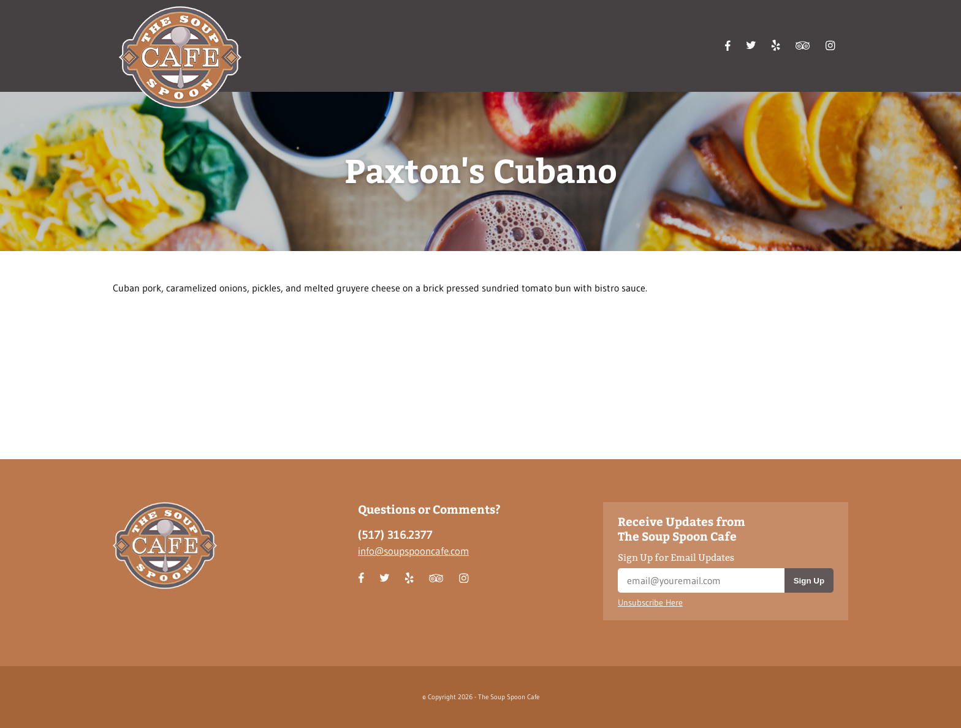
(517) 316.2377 (395, 535)
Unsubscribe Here (650, 603)
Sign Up (809, 580)
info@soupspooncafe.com (413, 550)
